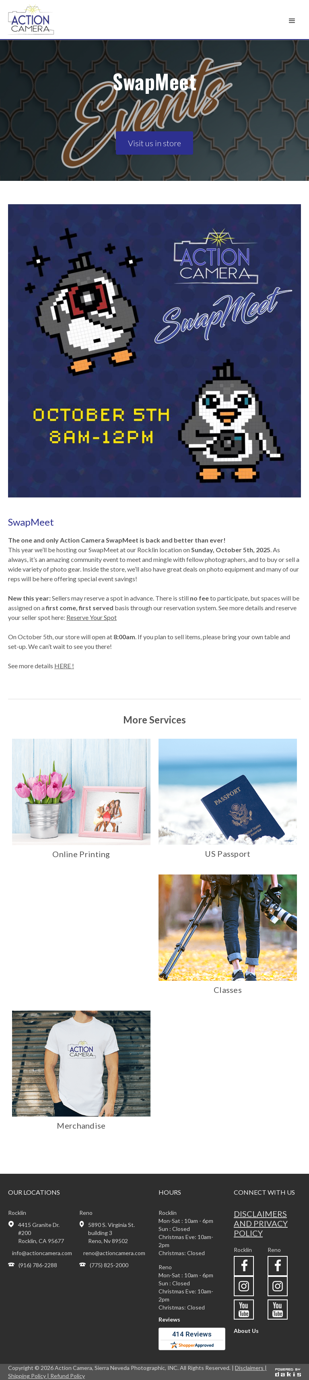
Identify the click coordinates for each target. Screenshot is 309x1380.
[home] (41, 19)
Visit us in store (154, 143)
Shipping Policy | (29, 1375)
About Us (246, 1330)
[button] (292, 21)
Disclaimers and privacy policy (261, 1223)
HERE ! (64, 665)
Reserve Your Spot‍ (91, 617)
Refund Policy (67, 1375)
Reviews (169, 1319)
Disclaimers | (251, 1367)
